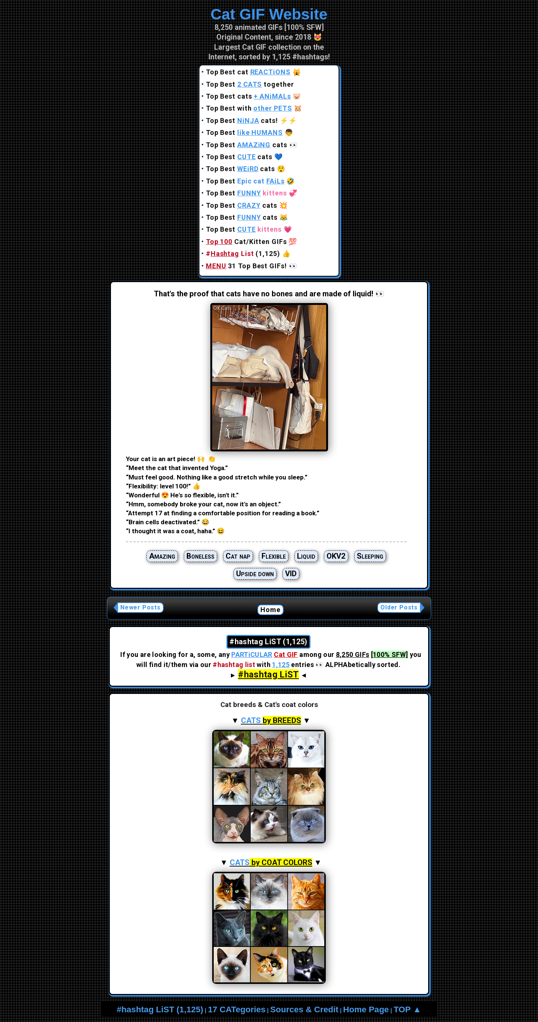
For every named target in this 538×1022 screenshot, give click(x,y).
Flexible (274, 556)
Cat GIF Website (268, 14)
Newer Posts (140, 607)
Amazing (162, 556)
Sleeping (370, 556)
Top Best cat (248, 72)
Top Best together (250, 84)
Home (270, 610)
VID (291, 573)
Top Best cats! (242, 120)
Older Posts (399, 607)
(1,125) (243, 253)
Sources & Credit (304, 1009)
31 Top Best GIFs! (246, 266)
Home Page (366, 1009)
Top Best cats (248, 96)
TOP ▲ (407, 1009)
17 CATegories (236, 1009)
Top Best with (249, 108)
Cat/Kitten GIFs (246, 242)
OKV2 (336, 556)
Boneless (200, 556)
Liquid (306, 556)
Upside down (255, 573)
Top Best (244, 132)
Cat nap (238, 556)
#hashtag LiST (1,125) (160, 1009)
